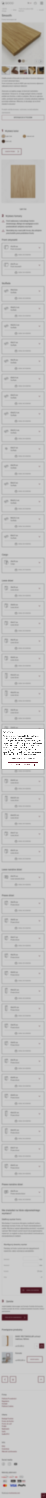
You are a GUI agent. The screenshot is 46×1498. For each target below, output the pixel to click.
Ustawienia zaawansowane (23, 759)
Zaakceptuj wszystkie (21, 765)
